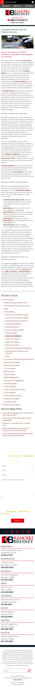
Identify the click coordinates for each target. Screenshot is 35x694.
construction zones (8, 158)
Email (17, 6)
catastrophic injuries (23, 190)
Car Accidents (9, 312)
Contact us (26, 269)
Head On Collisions (14, 336)
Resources (13, 682)
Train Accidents (9, 374)
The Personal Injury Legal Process (17, 306)
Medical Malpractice (11, 377)
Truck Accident (10, 368)
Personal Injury (8, 300)
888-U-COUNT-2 (18, 20)
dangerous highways (12, 154)
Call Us (5, 6)
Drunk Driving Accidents (15, 330)
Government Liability (12, 399)
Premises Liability (10, 383)
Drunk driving (17, 172)
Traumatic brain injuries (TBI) (13, 200)
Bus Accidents (9, 371)
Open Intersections (13, 339)
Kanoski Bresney (9, 91)
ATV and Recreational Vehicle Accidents (19, 359)
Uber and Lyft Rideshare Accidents (18, 348)
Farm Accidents (10, 393)
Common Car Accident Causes (17, 315)
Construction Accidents (13, 396)
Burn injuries (8, 220)
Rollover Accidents (13, 345)
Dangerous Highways (14, 324)
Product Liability (10, 386)
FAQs (6, 309)
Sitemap (21, 684)
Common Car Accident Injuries (17, 318)
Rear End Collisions (13, 342)
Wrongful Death (10, 402)
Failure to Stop (11, 333)
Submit (17, 521)
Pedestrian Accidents (12, 365)
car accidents (26, 60)
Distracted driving (7, 166)
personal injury (20, 81)
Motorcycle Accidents (12, 362)
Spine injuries (8, 208)
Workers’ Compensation (11, 405)
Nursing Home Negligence (14, 380)
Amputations (8, 218)
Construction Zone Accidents (16, 321)
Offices (29, 6)
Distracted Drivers (12, 327)
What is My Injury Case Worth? (15, 303)
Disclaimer (15, 684)
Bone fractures (8, 212)
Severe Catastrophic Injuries (14, 389)
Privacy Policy (11, 511)
